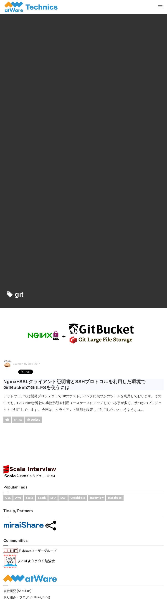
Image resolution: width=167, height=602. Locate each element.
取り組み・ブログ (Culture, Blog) (26, 597)
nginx (18, 419)
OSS (8, 497)
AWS (18, 497)
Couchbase (78, 497)
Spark (42, 497)
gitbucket (33, 419)
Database (115, 497)
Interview (97, 497)
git (7, 419)
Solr (53, 497)
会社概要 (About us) (17, 591)
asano (17, 363)
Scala (29, 497)
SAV (63, 497)
